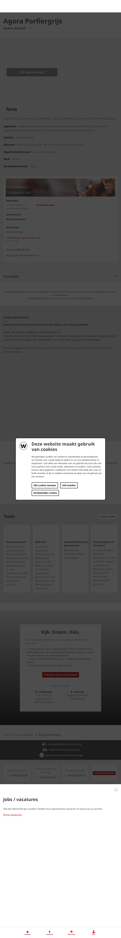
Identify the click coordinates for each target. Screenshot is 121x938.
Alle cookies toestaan (45, 485)
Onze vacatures (12, 909)
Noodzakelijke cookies (45, 493)
